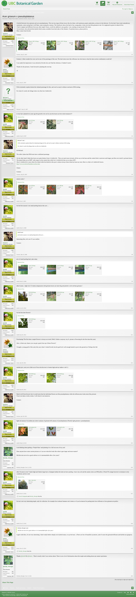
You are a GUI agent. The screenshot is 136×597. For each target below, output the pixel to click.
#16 (132, 467)
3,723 (12, 78)
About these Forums (129, 4)
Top (130, 592)
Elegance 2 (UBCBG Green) (8, 592)
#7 (132, 228)
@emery (30, 556)
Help (125, 592)
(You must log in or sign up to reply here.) (124, 579)
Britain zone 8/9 (10, 109)
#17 (132, 493)
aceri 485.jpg (60, 185)
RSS (133, 592)
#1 (132, 54)
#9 (132, 281)
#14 (132, 416)
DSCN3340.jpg (88, 292)
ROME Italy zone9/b (9, 136)
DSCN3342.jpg (60, 292)
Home (128, 592)
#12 (132, 362)
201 (12, 463)
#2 (132, 82)
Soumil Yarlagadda (23, 496)
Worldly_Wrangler (8, 458)
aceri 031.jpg (32, 120)
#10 (132, 308)
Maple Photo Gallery (13, 18)
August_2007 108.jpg (119, 41)
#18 (132, 523)
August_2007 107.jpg (90, 41)
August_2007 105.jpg (34, 41)
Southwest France (9, 45)
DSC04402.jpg (32, 373)
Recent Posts (6, 9)
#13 (132, 389)
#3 (132, 109)
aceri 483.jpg (32, 185)
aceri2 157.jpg (88, 265)
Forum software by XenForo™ (15, 594)
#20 (132, 576)
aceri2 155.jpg (60, 265)
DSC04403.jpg (60, 373)
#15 (132, 443)
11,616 (11, 104)
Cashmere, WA (10, 467)
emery (5, 69)
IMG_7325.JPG (32, 480)
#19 (132, 548)
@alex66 (23, 556)
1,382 (12, 41)
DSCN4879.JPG (61, 427)
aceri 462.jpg (88, 185)
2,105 (12, 131)
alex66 (5, 124)
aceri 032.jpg (60, 120)
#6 (132, 201)
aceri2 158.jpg (32, 265)
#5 (132, 174)
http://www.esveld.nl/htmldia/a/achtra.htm (28, 164)
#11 (132, 334)
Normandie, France (9, 82)
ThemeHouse (24, 595)
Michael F (6, 97)
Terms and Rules (130, 594)
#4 (132, 136)
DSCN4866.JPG (32, 427)
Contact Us (119, 592)
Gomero (25, 18)
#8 (132, 254)
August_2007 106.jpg (62, 41)
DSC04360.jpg (32, 319)
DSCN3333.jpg (32, 292)
